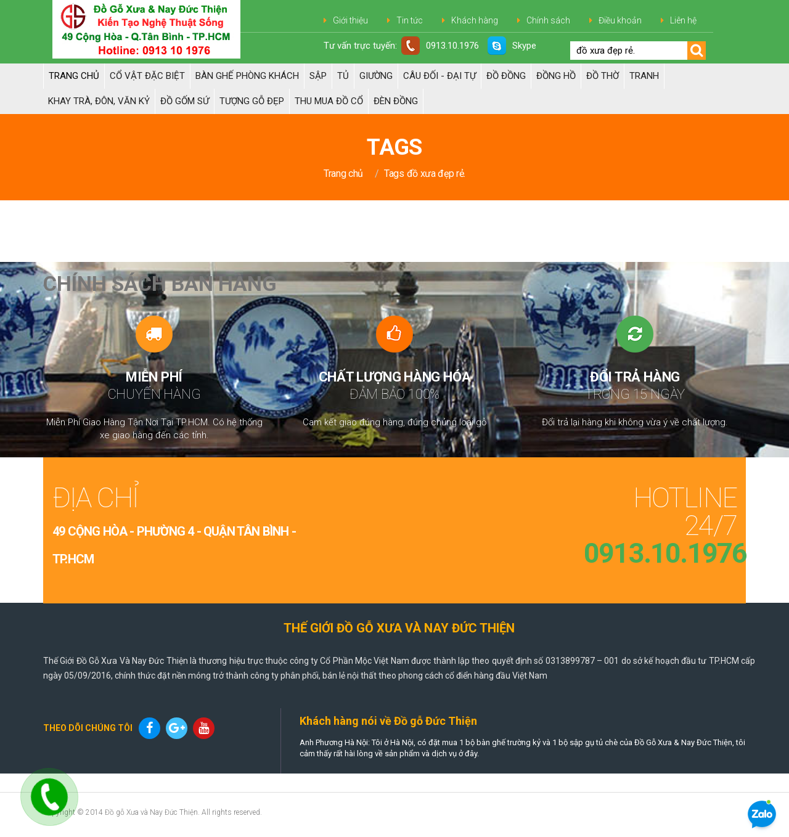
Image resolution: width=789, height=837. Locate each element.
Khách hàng (474, 20)
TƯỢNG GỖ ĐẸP (251, 101)
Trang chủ (74, 75)
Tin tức (409, 20)
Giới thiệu (350, 20)
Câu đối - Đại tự (439, 75)
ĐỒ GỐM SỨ (184, 101)
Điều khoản (620, 20)
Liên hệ (683, 20)
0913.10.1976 (440, 45)
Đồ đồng (506, 75)
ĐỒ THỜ (602, 75)
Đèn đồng (396, 101)
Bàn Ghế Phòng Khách (247, 75)
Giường (376, 75)
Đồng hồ (556, 75)
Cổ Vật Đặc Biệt (147, 75)
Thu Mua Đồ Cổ (329, 101)
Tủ (343, 75)
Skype (512, 45)
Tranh (644, 75)
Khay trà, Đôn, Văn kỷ (99, 101)
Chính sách (548, 20)
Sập (318, 75)
